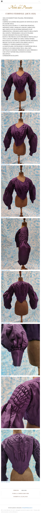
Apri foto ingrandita (5, 111)
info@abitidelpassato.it (27, 507)
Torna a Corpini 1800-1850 (20, 493)
